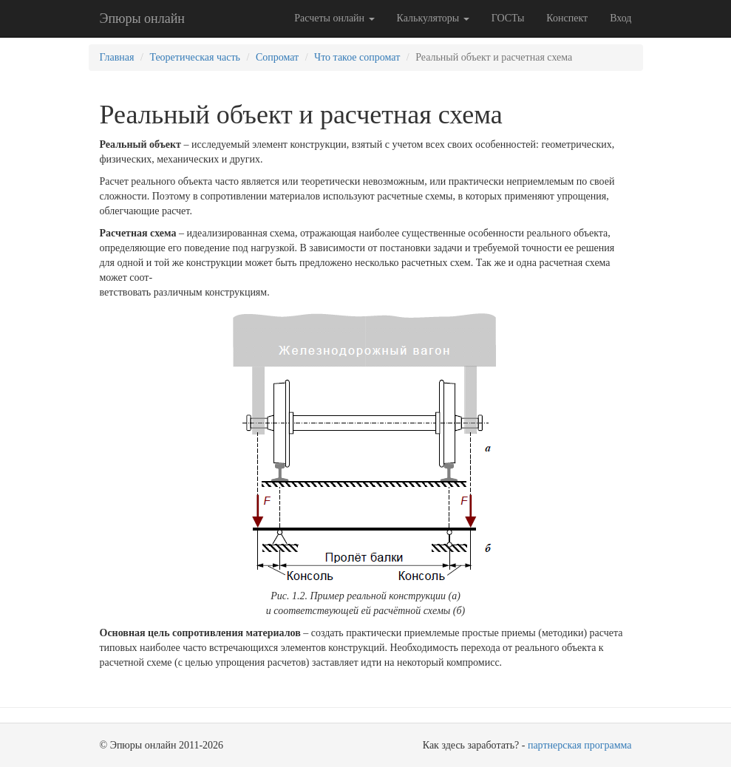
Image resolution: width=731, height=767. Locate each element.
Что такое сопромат (357, 57)
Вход (620, 18)
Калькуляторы (433, 18)
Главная (117, 57)
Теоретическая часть (194, 57)
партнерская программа (580, 745)
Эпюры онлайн (142, 18)
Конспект (567, 18)
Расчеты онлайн (334, 18)
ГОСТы (508, 18)
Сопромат (277, 57)
